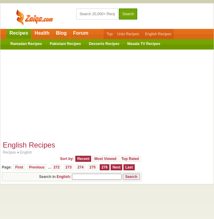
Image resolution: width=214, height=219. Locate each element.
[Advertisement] (107, 93)
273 (69, 167)
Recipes (18, 33)
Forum (80, 33)
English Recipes (158, 34)
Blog (61, 33)
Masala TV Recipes (143, 44)
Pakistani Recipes (65, 44)
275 (93, 167)
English (26, 152)
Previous (37, 167)
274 (80, 167)
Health (41, 33)
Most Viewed (105, 159)
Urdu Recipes (128, 34)
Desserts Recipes (104, 44)
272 (56, 167)
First (19, 167)
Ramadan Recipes (26, 44)
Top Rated (130, 159)
